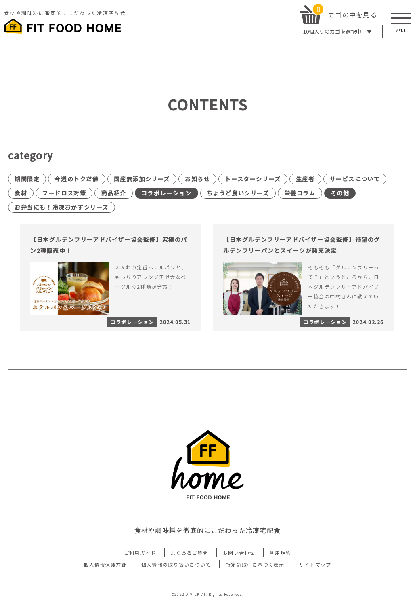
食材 (21, 193)
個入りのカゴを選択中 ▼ (337, 31)
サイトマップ (315, 564)
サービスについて (355, 179)
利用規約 (280, 552)
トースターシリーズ (253, 179)
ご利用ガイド (140, 552)
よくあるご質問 (189, 552)
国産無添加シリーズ (142, 179)
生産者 (305, 179)
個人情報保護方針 (105, 564)
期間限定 (27, 179)
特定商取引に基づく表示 (255, 564)
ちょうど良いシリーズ (238, 193)
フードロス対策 (64, 193)
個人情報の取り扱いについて (176, 564)
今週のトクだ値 (76, 179)
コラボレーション (166, 193)
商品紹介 (113, 193)
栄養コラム (300, 193)
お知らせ (197, 179)
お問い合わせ (239, 552)
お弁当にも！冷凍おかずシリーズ (62, 207)
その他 (340, 193)
